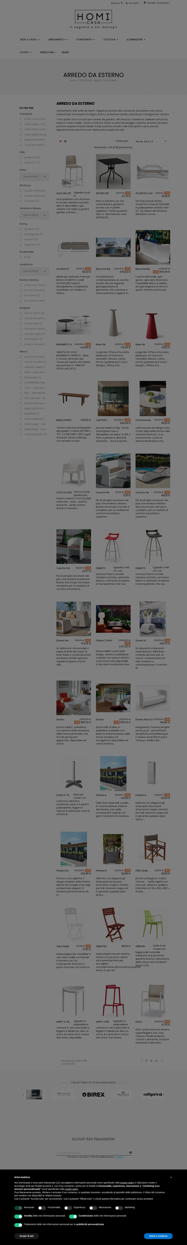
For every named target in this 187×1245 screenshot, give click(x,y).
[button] (171, 1177)
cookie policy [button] (71, 1189)
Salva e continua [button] (158, 1236)
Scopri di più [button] (27, 1236)
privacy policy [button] (127, 1182)
